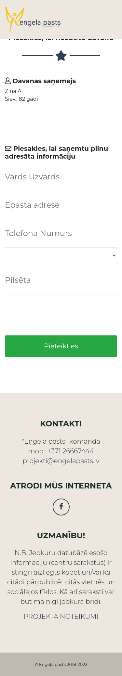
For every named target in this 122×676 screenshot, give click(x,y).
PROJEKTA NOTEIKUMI (61, 616)
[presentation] (54, 315)
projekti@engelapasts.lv (60, 461)
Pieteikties (61, 346)
